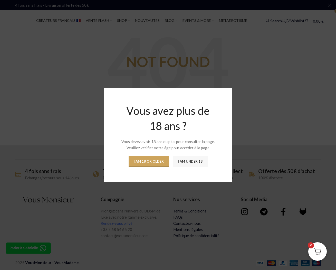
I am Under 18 (190, 161)
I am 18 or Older (149, 161)
